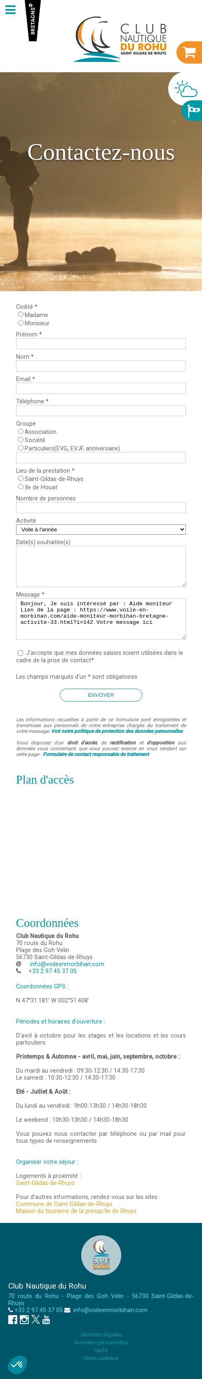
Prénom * (29, 334)
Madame (36, 315)
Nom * (25, 356)
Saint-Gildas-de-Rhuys (54, 479)
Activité (26, 520)
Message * (30, 594)
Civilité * (27, 306)
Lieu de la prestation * (45, 470)
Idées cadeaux (101, 1358)
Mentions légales (101, 1335)
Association (40, 432)
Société (35, 440)
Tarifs (101, 1350)
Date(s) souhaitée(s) (43, 542)
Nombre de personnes (46, 498)
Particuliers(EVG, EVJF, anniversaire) (72, 448)
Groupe (26, 423)
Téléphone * (32, 401)
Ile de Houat (41, 487)
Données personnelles (101, 1342)
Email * (25, 379)
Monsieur (37, 323)
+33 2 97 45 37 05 (38, 1310)
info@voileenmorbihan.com (66, 964)
